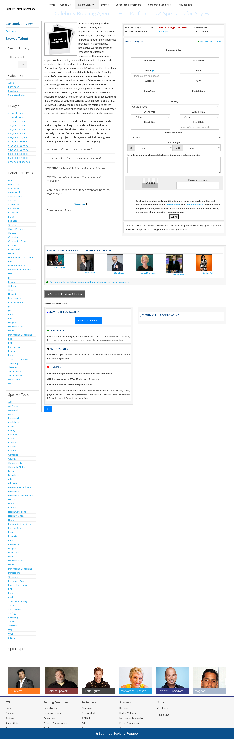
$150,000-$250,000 (18, 146)
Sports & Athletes (17, 95)
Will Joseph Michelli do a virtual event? (69, 149)
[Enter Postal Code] (199, 96)
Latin (10, 318)
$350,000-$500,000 (18, 154)
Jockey (11, 532)
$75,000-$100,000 (17, 137)
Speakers (13, 91)
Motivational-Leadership (20, 335)
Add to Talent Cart (211, 41)
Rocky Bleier (59, 267)
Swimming (13, 363)
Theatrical (13, 367)
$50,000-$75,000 (17, 133)
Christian (12, 225)
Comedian (13, 237)
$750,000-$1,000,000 (19, 162)
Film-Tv (11, 273)
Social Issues (14, 609)
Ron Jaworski (178, 275)
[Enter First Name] (150, 65)
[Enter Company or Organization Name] (175, 55)
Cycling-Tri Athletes (17, 467)
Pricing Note (165, 31)
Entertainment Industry (19, 269)
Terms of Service (194, 205)
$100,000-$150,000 (18, 141)
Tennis (11, 621)
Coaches (12, 450)
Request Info (185, 4)
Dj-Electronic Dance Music (20, 257)
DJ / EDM (86, 718)
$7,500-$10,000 (16, 117)
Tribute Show (14, 371)
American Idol (15, 192)
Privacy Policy (173, 205)
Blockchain (13, 422)
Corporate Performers (129, 4)
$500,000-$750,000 (18, 158)
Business (12, 221)
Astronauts (13, 204)
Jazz (10, 310)
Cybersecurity (15, 463)
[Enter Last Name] (199, 65)
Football (12, 282)
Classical (12, 233)
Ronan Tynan (89, 272)
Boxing (11, 430)
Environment (14, 491)
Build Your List (14, 31)
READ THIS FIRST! (88, 320)
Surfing (12, 613)
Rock (10, 355)
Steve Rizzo (119, 273)
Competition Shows (17, 241)
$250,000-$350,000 (18, 150)
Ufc (10, 630)
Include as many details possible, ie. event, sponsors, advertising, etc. (163, 155)
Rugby (11, 597)
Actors (11, 83)
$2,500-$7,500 (15, 113)
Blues (11, 217)
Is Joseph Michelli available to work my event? (74, 158)
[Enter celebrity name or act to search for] (23, 57)
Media (11, 556)
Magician (12, 322)
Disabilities (13, 475)
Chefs (11, 438)
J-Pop (10, 306)
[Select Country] (175, 106)
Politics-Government (18, 585)
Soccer (11, 605)
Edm (10, 261)
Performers (14, 87)
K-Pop (11, 314)
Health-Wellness (16, 516)
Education (13, 483)
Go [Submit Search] (22, 64)
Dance (11, 253)
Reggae (12, 351)
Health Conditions (17, 512)
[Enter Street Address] (150, 86)
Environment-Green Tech (20, 495)
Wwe (10, 383)
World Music (14, 379)
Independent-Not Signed (20, 524)
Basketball (13, 208)
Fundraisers (49, 718)
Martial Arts (14, 552)
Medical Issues (15, 326)
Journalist (13, 536)
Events (106, 4)
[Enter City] (199, 86)
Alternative (13, 188)
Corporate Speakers (160, 4)
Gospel (11, 290)
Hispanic (12, 294)
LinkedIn (162, 707)
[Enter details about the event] (174, 165)
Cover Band (14, 249)
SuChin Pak (208, 273)
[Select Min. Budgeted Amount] (153, 147)
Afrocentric (13, 184)
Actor (10, 180)
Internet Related (16, 302)
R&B (10, 343)
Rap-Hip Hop (14, 347)
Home (52, 4)
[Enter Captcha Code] (197, 185)
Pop (10, 339)
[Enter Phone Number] (150, 75)
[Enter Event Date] (199, 127)
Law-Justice (13, 544)
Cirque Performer (17, 229)
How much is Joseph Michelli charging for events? (76, 167)
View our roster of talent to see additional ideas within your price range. (89, 281)
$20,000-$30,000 (17, 125)
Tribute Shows (15, 375)
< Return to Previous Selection (65, 294)
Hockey (12, 520)
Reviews (10, 718)
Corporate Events (52, 712)
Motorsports (14, 573)
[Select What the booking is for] (150, 116)
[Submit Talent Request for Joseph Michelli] (174, 216)
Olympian (13, 577)
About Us (66, 4)
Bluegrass (13, 212)
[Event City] (150, 127)
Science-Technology (18, 359)
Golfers (12, 286)
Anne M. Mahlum (148, 273)
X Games (12, 638)
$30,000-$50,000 (17, 129)
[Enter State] (150, 96)
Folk (10, 278)
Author (11, 414)
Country (12, 245)
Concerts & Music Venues (56, 723)
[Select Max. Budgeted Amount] (202, 147)
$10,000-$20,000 (17, 121)
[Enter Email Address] (199, 75)
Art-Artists (13, 200)
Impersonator (15, 298)
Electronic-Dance (16, 265)
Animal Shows (15, 196)
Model (11, 330)
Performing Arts (16, 581)
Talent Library (87, 4)
